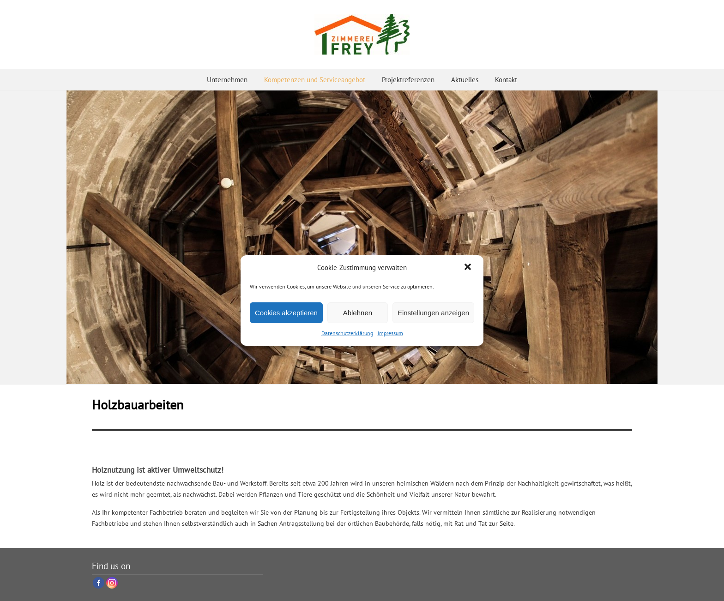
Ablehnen (357, 313)
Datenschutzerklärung (347, 333)
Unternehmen (227, 79)
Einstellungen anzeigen (433, 313)
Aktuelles (464, 79)
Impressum (390, 333)
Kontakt (506, 79)
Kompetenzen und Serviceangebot (314, 79)
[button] (468, 267)
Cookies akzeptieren (286, 313)
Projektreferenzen (408, 79)
